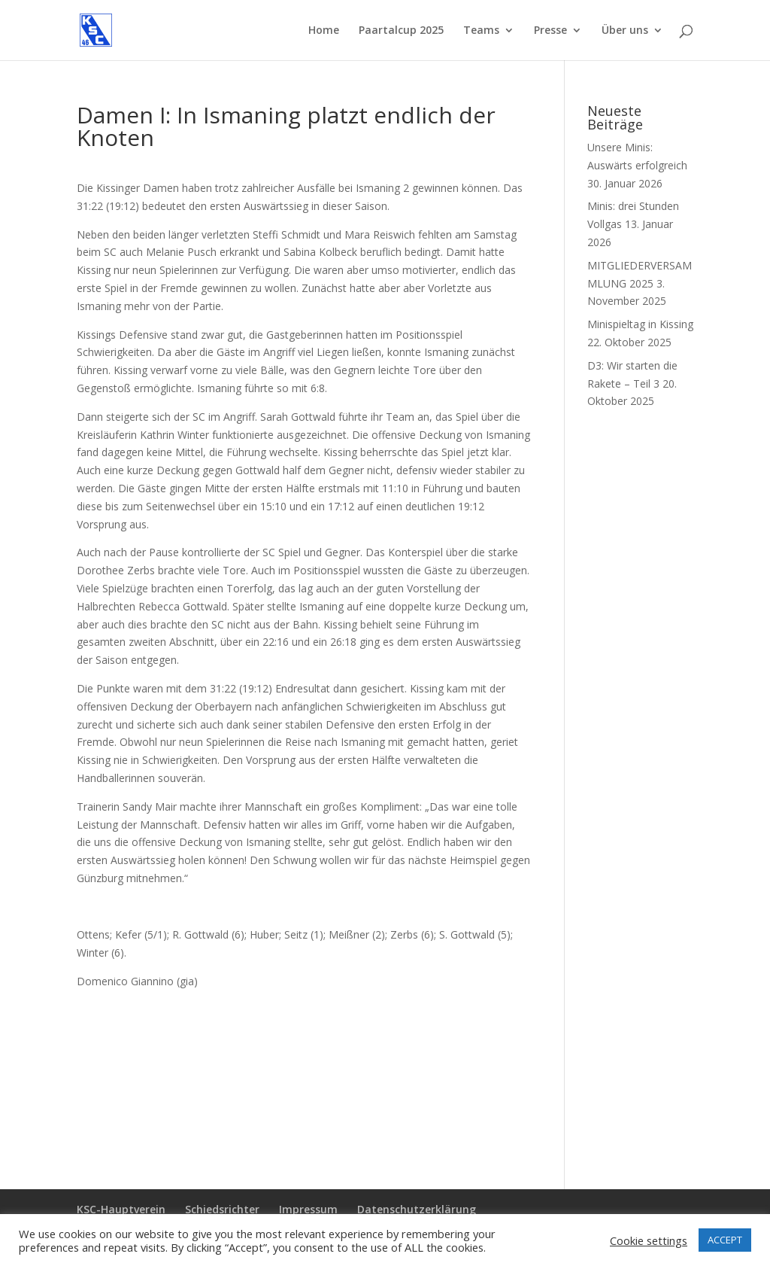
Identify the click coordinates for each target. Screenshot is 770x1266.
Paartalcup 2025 (401, 31)
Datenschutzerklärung (416, 1209)
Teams (481, 31)
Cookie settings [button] (648, 1240)
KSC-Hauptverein (121, 1209)
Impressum (308, 1209)
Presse (550, 31)
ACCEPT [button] (725, 1239)
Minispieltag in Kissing (640, 324)
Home (323, 31)
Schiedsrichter (222, 1209)
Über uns (625, 31)
